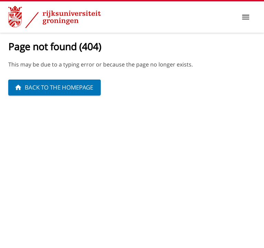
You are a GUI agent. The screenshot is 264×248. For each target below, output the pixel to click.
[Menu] (245, 17)
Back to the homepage (53, 87)
